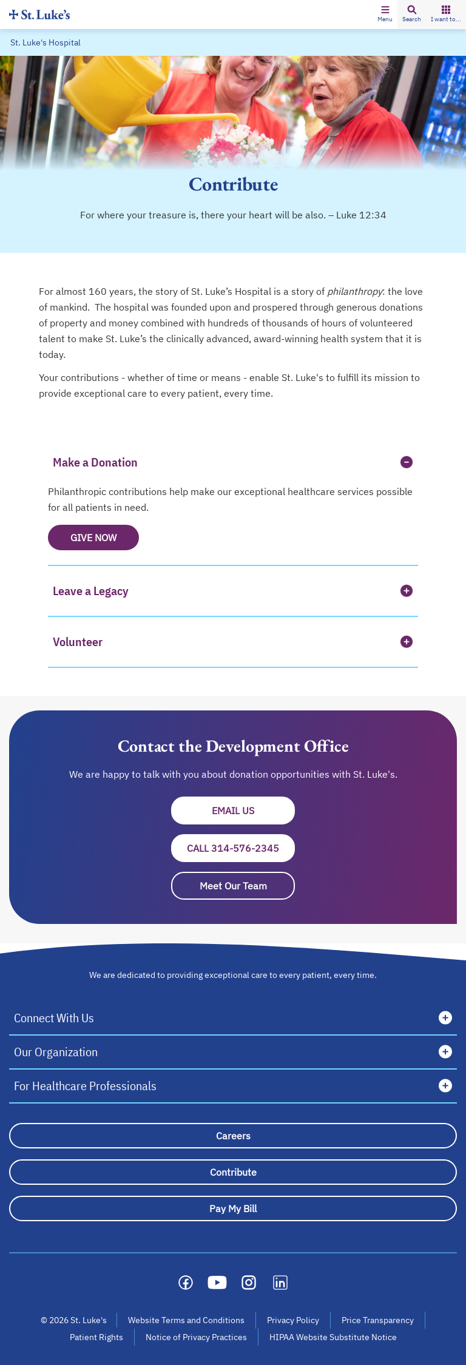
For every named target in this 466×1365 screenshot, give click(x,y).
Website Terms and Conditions (186, 1320)
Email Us (253, 810)
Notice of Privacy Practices (196, 1337)
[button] (385, 14)
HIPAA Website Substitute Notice (333, 1337)
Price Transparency (378, 1320)
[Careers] (233, 1135)
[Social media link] (185, 1282)
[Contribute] (233, 1172)
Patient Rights (96, 1337)
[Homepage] (39, 14)
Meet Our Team (233, 886)
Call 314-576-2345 (233, 848)
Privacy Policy (293, 1320)
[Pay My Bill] (233, 1208)
